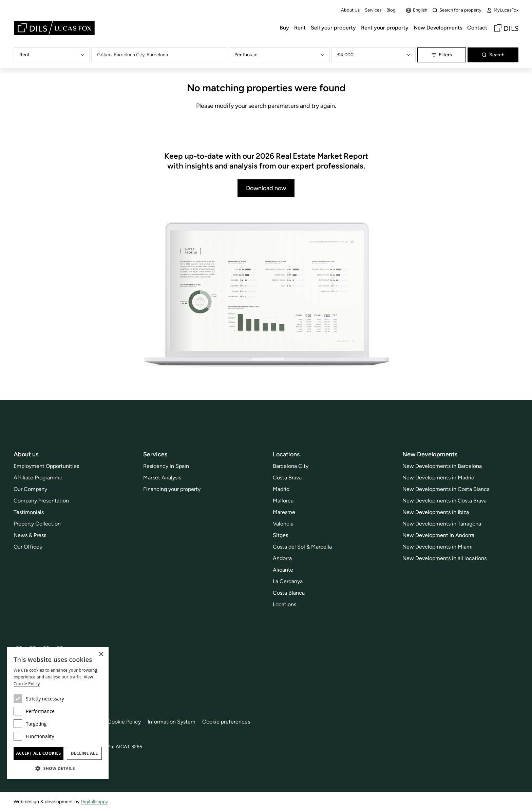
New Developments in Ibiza (435, 512)
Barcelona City (290, 466)
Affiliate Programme (38, 477)
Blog (391, 10)
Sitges (280, 535)
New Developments (438, 27)
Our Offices (28, 546)
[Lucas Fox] (54, 27)
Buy (284, 27)
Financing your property (172, 489)
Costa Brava (287, 477)
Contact (477, 27)
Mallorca (283, 500)
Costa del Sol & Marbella (302, 546)
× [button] (100, 654)
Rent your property (384, 27)
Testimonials (29, 512)
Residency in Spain (166, 466)
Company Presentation (41, 500)
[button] (58, 768)
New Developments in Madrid (438, 477)
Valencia (283, 523)
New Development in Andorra (438, 535)
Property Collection (37, 523)
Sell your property (333, 27)
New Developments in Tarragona (441, 523)
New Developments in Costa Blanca (446, 489)
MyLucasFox (502, 10)
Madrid (281, 489)
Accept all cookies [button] (38, 753)
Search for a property (456, 10)
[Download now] (266, 295)
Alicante (283, 570)
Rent (300, 27)
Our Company (30, 489)
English (416, 10)
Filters (441, 55)
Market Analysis (162, 477)
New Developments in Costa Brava (444, 500)
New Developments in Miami (437, 546)
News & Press (30, 535)
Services (373, 10)
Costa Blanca (289, 593)
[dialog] (58, 713)
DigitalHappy (94, 801)
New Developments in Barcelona (442, 466)
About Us (350, 10)
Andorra (282, 558)
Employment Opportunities (46, 466)
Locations (284, 604)
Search (493, 55)
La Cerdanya (288, 581)
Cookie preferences (226, 721)
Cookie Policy (124, 721)
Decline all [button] (84, 753)
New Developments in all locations (444, 558)
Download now (266, 188)
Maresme (284, 512)
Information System (171, 721)
